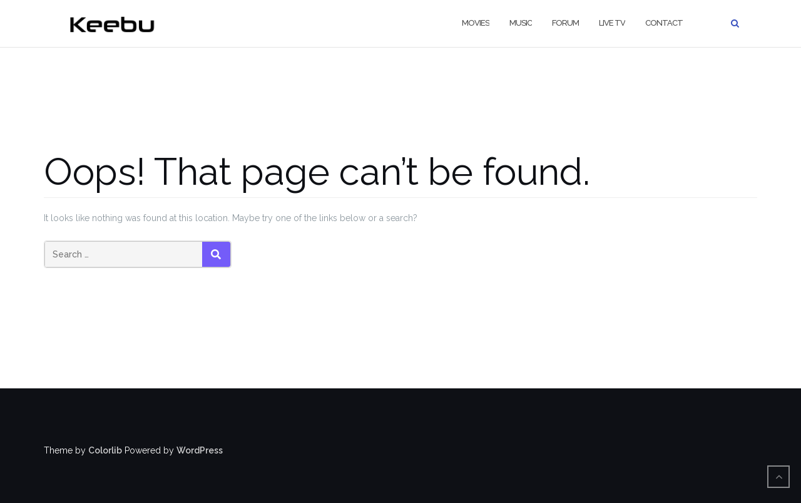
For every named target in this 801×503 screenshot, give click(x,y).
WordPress (199, 450)
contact (664, 23)
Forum (565, 23)
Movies (475, 23)
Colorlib (105, 450)
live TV (612, 23)
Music (520, 23)
